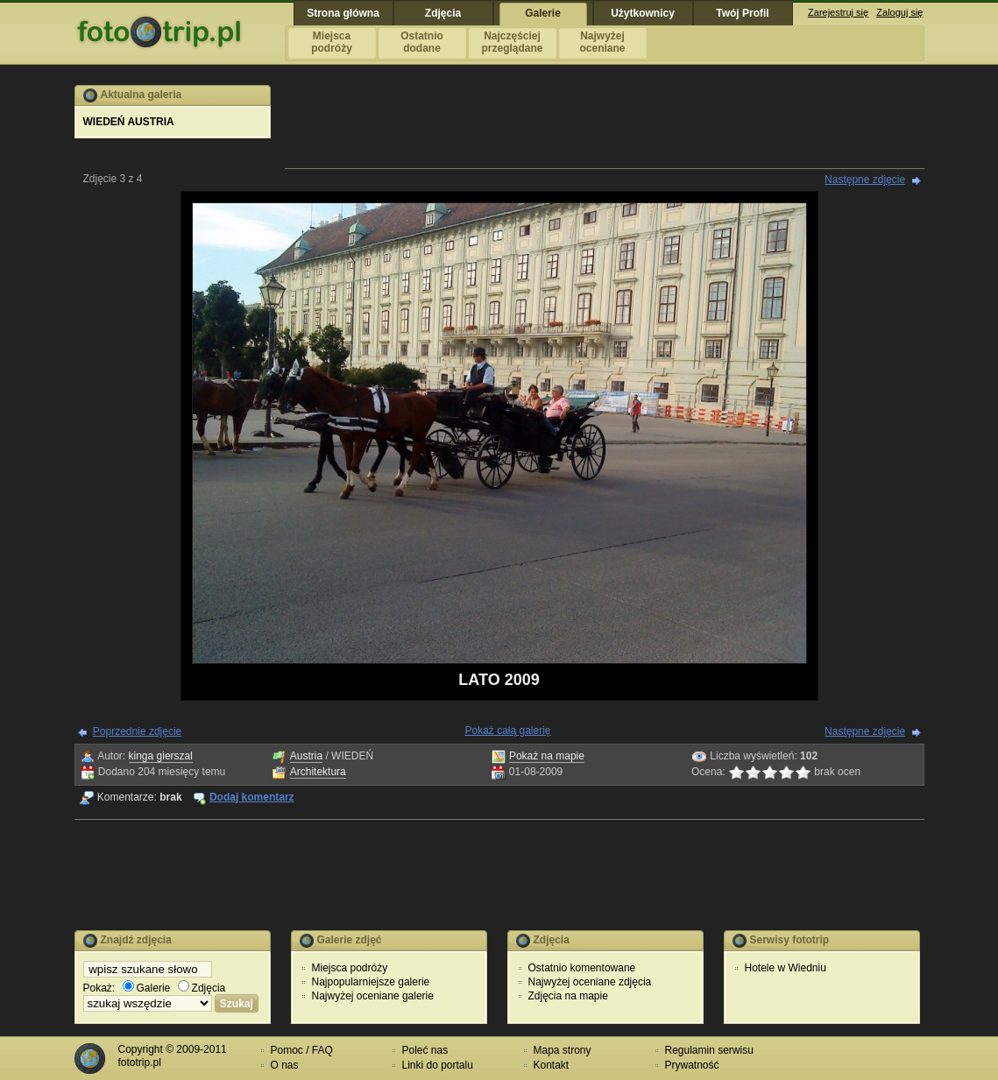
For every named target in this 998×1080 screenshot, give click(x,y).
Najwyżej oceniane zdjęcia (590, 982)
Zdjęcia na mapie (568, 996)
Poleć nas (425, 1050)
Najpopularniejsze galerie (371, 982)
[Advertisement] (605, 124)
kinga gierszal (161, 756)
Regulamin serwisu (709, 1050)
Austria (306, 756)
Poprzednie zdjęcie (137, 731)
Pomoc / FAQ (302, 1050)
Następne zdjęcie (865, 179)
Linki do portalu (437, 1065)
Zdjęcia (202, 988)
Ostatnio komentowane (582, 968)
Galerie (147, 988)
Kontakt (552, 1065)
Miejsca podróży (350, 968)
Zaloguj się (899, 12)
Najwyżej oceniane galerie (373, 996)
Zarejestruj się (838, 12)
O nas (285, 1065)
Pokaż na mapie (546, 756)
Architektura (318, 772)
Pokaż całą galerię (507, 730)
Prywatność (692, 1065)
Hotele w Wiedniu (785, 968)
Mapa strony (562, 1050)
